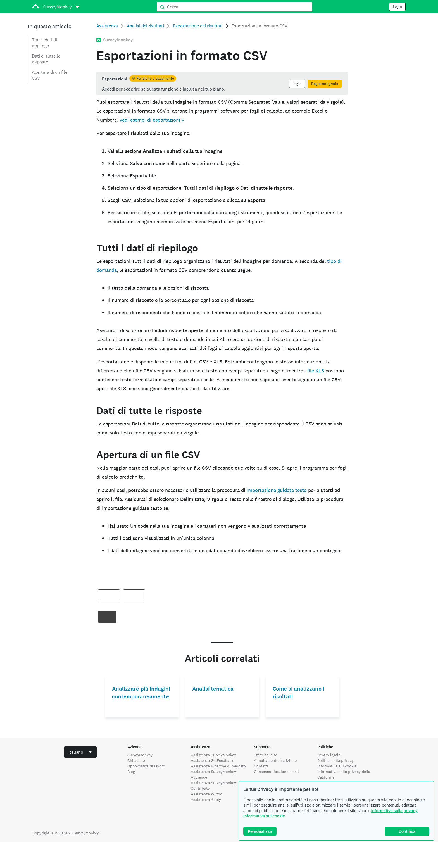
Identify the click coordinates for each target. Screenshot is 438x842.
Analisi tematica (213, 689)
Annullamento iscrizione (275, 760)
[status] (222, 83)
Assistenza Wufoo (206, 793)
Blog (131, 771)
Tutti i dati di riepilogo (44, 43)
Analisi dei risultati (145, 26)
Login (397, 6)
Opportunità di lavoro (146, 766)
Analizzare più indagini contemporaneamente (141, 692)
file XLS (315, 370)
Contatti (261, 766)
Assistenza (107, 26)
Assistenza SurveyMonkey (213, 754)
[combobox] (80, 752)
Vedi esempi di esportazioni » (151, 119)
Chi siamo (136, 760)
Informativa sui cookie (264, 816)
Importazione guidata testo (277, 490)
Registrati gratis (324, 83)
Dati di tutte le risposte (46, 59)
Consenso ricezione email (276, 771)
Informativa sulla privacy (394, 810)
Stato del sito (265, 754)
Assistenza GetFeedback (212, 760)
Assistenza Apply (206, 799)
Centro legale (328, 754)
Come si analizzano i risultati (298, 692)
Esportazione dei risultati (198, 26)
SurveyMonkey (140, 754)
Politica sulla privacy (335, 760)
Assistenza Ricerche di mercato (218, 766)
